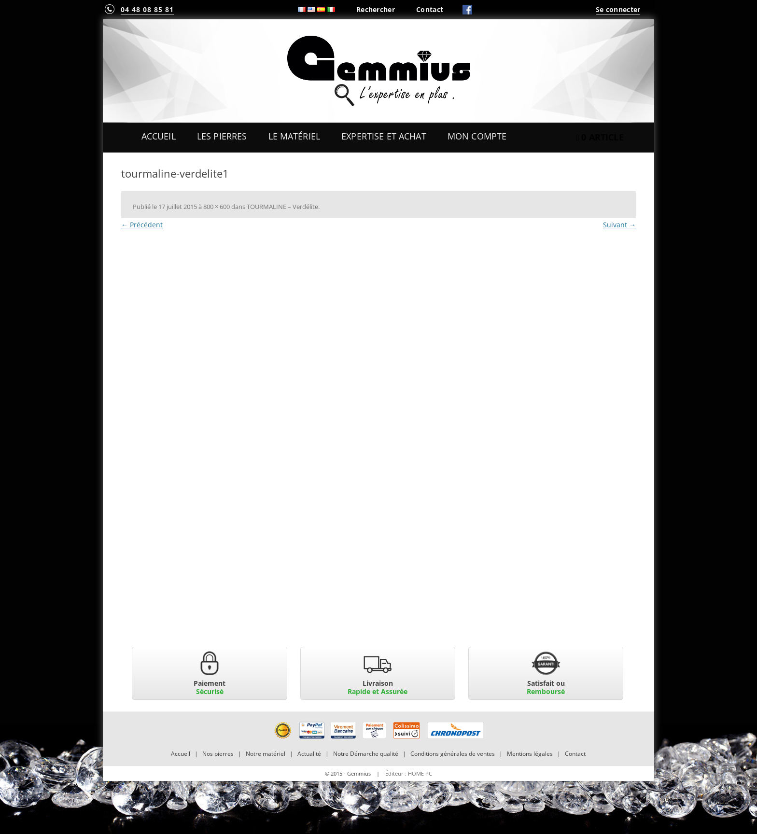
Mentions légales (530, 754)
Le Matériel (294, 136)
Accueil (158, 136)
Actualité (309, 754)
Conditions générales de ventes (452, 754)
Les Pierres (222, 136)
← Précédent (142, 224)
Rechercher (375, 9)
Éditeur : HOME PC (408, 773)
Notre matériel (265, 754)
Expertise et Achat (383, 136)
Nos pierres (218, 754)
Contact (429, 9)
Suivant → (619, 224)
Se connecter (618, 9)
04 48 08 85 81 (147, 9)
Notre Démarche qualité (365, 754)
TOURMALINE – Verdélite (282, 206)
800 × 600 (216, 206)
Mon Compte (477, 136)
